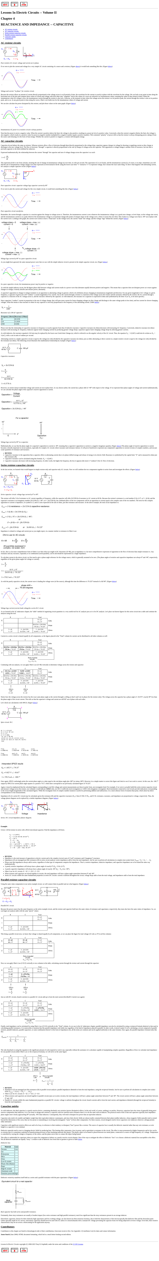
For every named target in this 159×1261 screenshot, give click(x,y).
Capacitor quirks (10, 1113)
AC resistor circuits (11, 43)
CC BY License (78, 1251)
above (78, 66)
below (110, 66)
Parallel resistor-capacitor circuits (18, 886)
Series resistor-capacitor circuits (17, 465)
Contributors (8, 1233)
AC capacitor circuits (12, 141)
